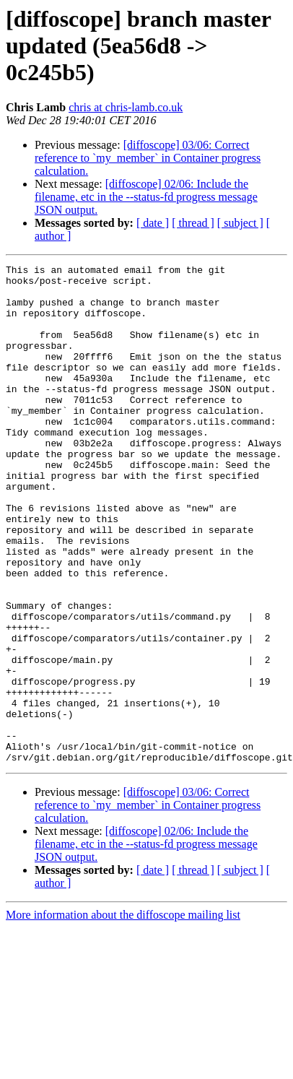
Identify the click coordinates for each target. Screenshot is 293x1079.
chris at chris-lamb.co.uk (126, 107)
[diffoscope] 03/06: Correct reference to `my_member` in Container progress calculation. (148, 158)
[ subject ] (240, 223)
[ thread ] (193, 223)
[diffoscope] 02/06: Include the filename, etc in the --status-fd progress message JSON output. (146, 197)
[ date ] (152, 223)
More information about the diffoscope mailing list (123, 988)
